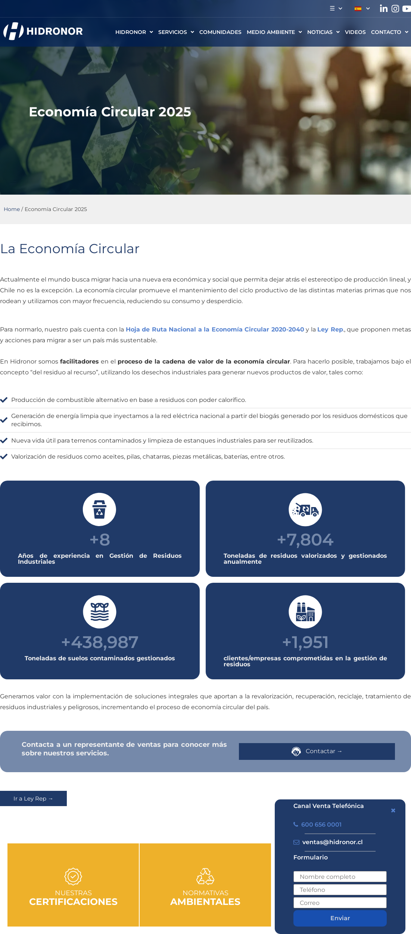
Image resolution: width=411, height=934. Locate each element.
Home (12, 209)
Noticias (323, 32)
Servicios (176, 32)
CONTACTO (389, 32)
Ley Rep (330, 329)
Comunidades (220, 32)
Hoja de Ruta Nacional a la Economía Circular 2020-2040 (215, 329)
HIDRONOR (134, 32)
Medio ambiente (274, 32)
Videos (355, 32)
